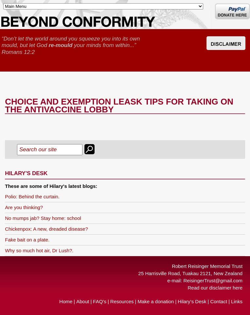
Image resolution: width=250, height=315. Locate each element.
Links (236, 301)
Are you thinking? (24, 207)
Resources (122, 301)
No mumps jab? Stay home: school (43, 218)
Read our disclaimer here (215, 287)
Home (65, 301)
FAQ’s (99, 301)
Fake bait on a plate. (27, 239)
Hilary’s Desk (192, 301)
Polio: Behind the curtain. (32, 196)
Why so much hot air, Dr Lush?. (39, 250)
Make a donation (155, 301)
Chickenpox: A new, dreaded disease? (46, 229)
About (82, 301)
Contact (218, 301)
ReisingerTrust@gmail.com (213, 280)
